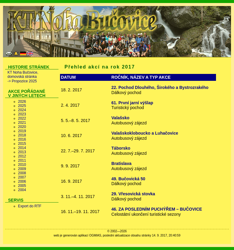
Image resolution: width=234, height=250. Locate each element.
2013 (22, 152)
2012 (22, 156)
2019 (22, 131)
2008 (22, 173)
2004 (22, 190)
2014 (22, 148)
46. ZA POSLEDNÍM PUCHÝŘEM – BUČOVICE (156, 209)
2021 (22, 122)
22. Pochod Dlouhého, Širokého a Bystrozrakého (159, 87)
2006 (22, 181)
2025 (22, 106)
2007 (22, 177)
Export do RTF (29, 206)
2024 (22, 110)
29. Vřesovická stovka (133, 193)
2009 (22, 169)
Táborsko (120, 148)
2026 (22, 101)
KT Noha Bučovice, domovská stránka (23, 74)
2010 (22, 165)
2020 (22, 127)
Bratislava (121, 163)
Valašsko (120, 117)
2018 (22, 135)
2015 (22, 144)
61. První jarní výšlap (132, 102)
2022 (22, 118)
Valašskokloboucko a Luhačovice (144, 133)
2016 (22, 139)
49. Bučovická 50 (128, 178)
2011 (22, 160)
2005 (22, 186)
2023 (22, 114)
